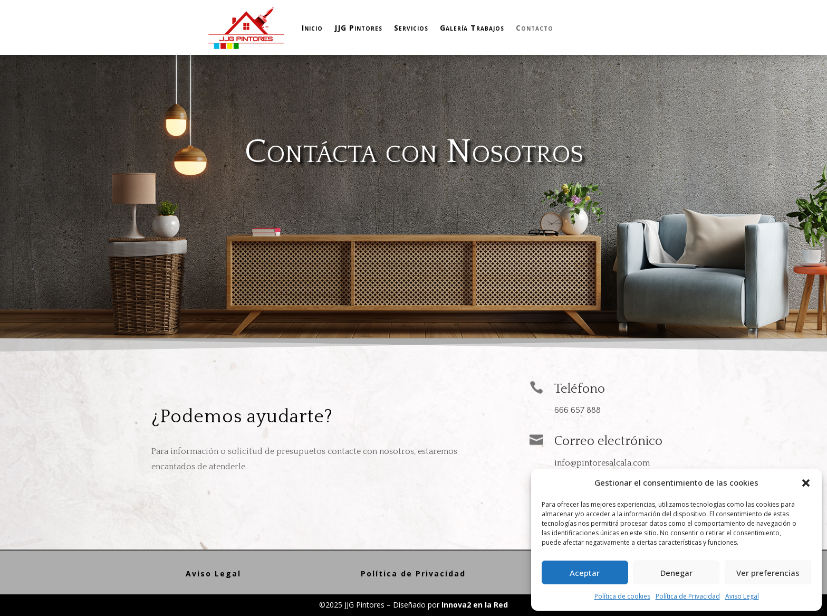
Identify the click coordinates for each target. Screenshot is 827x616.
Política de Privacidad (688, 596)
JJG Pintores (358, 28)
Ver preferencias (768, 572)
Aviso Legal (742, 596)
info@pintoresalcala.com (602, 463)
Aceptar (585, 572)
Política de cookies (622, 596)
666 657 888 (577, 410)
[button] (806, 483)
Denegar (676, 572)
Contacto (534, 28)
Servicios (411, 28)
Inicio (312, 28)
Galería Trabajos (472, 28)
